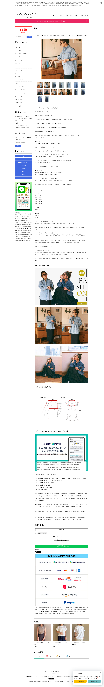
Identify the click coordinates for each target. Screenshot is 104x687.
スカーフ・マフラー (21, 93)
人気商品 (18, 50)
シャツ (18, 63)
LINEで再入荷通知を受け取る (61, 546)
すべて (39, 656)
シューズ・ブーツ (20, 86)
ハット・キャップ (20, 89)
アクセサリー (19, 96)
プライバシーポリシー (21, 125)
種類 (36, 533)
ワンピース (19, 60)
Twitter (23, 159)
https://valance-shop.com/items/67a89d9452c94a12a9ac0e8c (51, 127)
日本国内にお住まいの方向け (61, 540)
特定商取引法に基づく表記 (22, 127)
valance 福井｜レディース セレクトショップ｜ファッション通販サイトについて (23, 118)
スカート (18, 73)
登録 (18, 145)
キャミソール (19, 79)
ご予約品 (18, 106)
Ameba (23, 178)
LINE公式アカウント (23, 162)
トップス (18, 57)
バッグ (18, 83)
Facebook (23, 165)
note (23, 174)
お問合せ (18, 123)
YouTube (23, 168)
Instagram (23, 156)
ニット (18, 66)
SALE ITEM (19, 102)
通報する (37, 549)
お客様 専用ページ (20, 47)
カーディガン (19, 70)
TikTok (23, 171)
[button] (68, 16)
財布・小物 (19, 99)
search (29, 36)
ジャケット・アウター (21, 53)
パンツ (18, 76)
